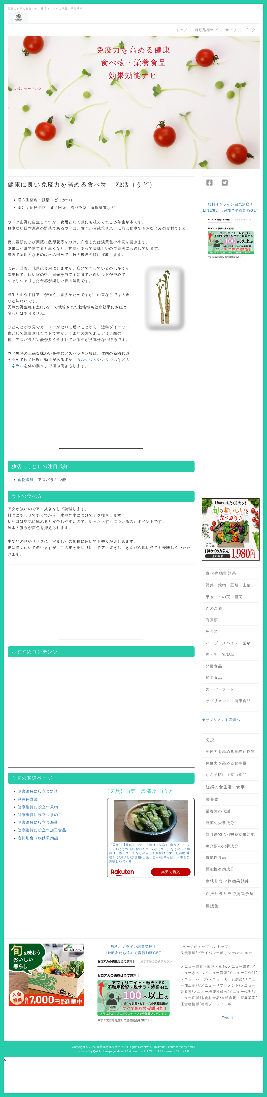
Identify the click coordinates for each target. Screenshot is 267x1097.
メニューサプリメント (220, 985)
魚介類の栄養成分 (222, 846)
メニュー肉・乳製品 (225, 979)
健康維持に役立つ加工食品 (42, 830)
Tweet (227, 1018)
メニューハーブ (193, 979)
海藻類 (212, 620)
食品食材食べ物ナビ (110, 1047)
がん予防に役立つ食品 (226, 774)
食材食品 (212, 998)
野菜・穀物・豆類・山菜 (228, 585)
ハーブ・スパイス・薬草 (228, 643)
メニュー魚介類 (242, 973)
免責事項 (188, 953)
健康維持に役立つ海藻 (38, 822)
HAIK (186, 1051)
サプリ (231, 30)
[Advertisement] (133, 130)
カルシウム (87, 359)
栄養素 (212, 799)
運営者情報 (190, 1004)
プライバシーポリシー (216, 953)
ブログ (250, 30)
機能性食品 (216, 857)
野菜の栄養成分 (220, 823)
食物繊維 (26, 479)
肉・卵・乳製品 (220, 654)
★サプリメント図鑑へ (221, 720)
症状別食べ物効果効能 (38, 838)
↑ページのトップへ (196, 947)
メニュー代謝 (240, 992)
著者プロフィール (216, 1004)
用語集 (212, 906)
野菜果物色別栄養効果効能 (230, 834)
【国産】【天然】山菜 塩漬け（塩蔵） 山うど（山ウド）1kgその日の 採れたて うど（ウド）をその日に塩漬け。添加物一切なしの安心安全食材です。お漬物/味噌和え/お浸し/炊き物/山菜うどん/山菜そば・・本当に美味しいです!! (149, 853)
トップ (181, 30)
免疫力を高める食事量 (226, 763)
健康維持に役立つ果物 (38, 807)
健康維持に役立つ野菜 (38, 791)
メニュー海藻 (216, 973)
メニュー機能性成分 (210, 992)
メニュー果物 (239, 966)
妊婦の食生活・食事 (225, 787)
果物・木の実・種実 (224, 597)
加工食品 (214, 677)
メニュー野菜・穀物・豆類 (203, 966)
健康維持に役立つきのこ (40, 814)
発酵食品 (214, 666)
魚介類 (212, 631)
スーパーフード (220, 689)
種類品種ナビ (206, 30)
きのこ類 (214, 608)
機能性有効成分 (220, 869)
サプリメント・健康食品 (228, 701)
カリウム (109, 359)
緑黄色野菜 (28, 799)
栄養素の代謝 (218, 811)
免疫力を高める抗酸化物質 (230, 751)
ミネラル (16, 366)
